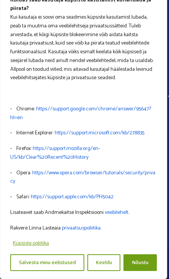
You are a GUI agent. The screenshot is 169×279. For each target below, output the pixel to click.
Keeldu (104, 262)
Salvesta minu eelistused (47, 262)
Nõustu (140, 262)
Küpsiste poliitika (31, 243)
